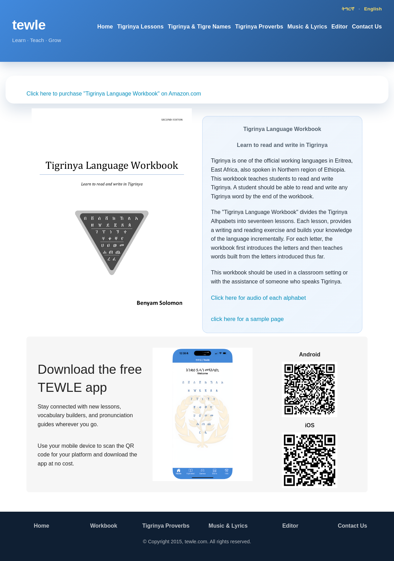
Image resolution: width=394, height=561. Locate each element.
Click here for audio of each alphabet (258, 298)
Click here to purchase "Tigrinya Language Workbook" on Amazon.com (113, 94)
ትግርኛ (348, 8)
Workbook (103, 526)
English (373, 8)
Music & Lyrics (307, 27)
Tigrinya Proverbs (259, 27)
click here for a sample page (247, 319)
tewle (29, 24)
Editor (339, 27)
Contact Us (367, 27)
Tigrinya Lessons (140, 27)
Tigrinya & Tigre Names (199, 27)
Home (105, 27)
